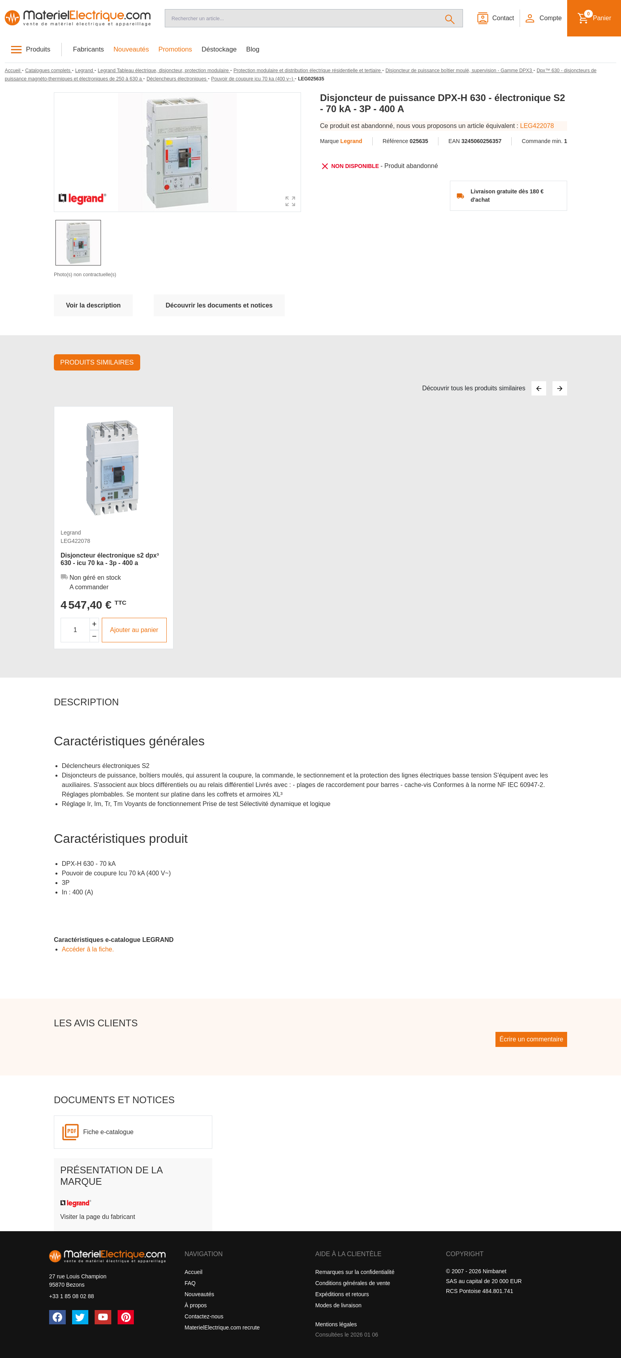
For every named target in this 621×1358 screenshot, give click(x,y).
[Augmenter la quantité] (94, 624)
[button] (543, 18)
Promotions (175, 49)
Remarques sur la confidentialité (354, 1272)
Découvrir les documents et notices (219, 305)
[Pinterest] (126, 1317)
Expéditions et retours (342, 1294)
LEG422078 (537, 125)
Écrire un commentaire (531, 1039)
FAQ (190, 1283)
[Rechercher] (450, 18)
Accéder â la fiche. (88, 949)
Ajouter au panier (134, 629)
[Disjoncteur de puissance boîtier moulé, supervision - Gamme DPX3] (459, 70)
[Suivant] (559, 388)
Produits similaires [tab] (97, 362)
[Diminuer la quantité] (94, 636)
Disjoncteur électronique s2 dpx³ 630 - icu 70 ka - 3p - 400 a (110, 559)
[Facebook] (57, 1317)
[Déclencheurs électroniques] (177, 79)
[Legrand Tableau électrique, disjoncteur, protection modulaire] (164, 70)
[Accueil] (77, 18)
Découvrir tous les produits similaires (474, 388)
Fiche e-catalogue (108, 1132)
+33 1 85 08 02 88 (71, 1296)
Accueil (193, 1272)
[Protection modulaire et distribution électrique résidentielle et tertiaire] (308, 70)
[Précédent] (538, 388)
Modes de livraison (338, 1305)
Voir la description (93, 305)
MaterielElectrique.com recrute (222, 1327)
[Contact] (495, 18)
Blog (253, 49)
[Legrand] (84, 70)
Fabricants (88, 49)
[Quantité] (75, 630)
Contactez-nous (204, 1316)
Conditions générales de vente (352, 1283)
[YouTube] (103, 1317)
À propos (196, 1305)
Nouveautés (131, 49)
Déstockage (219, 49)
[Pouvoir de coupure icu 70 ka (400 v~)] (253, 79)
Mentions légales (336, 1324)
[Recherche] (301, 18)
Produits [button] (38, 49)
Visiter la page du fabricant (97, 1216)
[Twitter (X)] (80, 1317)
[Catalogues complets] (48, 70)
